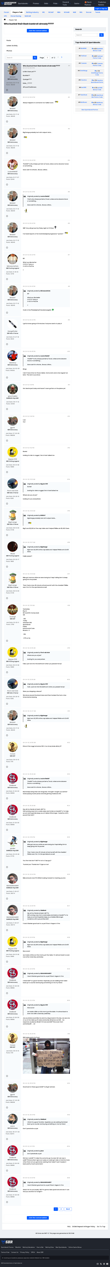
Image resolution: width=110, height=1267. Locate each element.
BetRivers (84, 102)
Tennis (97, 12)
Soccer (89, 12)
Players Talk (18, 12)
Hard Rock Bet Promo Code (97, 96)
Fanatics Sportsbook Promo (97, 81)
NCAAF (51, 12)
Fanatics (84, 80)
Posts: (8, 85)
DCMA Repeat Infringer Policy (83, 1226)
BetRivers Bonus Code (98, 103)
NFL (43, 12)
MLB (74, 12)
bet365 (83, 87)
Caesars (84, 63)
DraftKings (83, 71)
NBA (58, 12)
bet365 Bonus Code (97, 89)
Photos (9, 51)
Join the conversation (38, 31)
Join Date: (9, 83)
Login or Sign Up (101, 8)
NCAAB (66, 12)
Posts (9, 40)
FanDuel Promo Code (98, 57)
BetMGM (83, 48)
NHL (81, 12)
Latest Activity (12, 46)
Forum (6, 12)
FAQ (68, 1226)
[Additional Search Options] (98, 35)
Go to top (101, 1226)
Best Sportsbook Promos (90, 110)
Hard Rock (84, 95)
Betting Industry (32, 12)
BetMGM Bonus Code (98, 50)
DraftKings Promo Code (97, 74)
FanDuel (83, 56)
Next (68, 1209)
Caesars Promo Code (98, 64)
